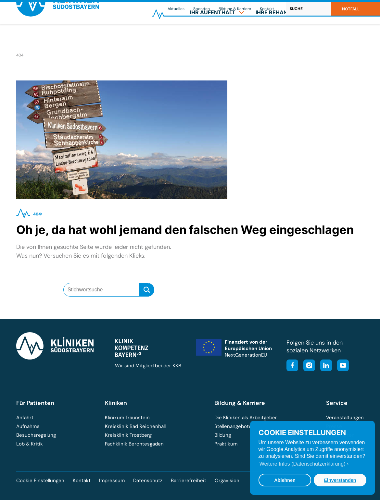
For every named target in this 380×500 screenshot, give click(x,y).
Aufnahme (28, 426)
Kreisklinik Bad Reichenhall (135, 426)
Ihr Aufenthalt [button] (217, 34)
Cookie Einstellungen (40, 480)
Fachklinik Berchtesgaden (134, 444)
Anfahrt (24, 417)
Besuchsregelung (36, 435)
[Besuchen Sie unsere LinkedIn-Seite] (324, 366)
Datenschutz (147, 480)
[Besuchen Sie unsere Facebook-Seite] (292, 366)
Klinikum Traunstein (127, 417)
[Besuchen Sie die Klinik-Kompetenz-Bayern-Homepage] (131, 355)
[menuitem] (217, 34)
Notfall (351, 8)
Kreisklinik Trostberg (128, 435)
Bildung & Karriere (235, 8)
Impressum (112, 480)
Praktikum (225, 444)
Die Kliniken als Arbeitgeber (245, 417)
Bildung (222, 435)
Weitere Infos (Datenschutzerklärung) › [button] (304, 464)
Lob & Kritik (29, 444)
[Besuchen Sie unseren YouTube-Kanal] (341, 366)
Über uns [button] (343, 34)
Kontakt (267, 8)
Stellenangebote (233, 426)
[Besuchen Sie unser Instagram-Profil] (307, 366)
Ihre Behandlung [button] (285, 34)
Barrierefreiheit (188, 480)
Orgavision (227, 480)
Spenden (201, 8)
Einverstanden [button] (340, 480)
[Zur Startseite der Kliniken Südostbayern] (57, 37)
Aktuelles (176, 8)
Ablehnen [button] (285, 480)
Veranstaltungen (345, 417)
